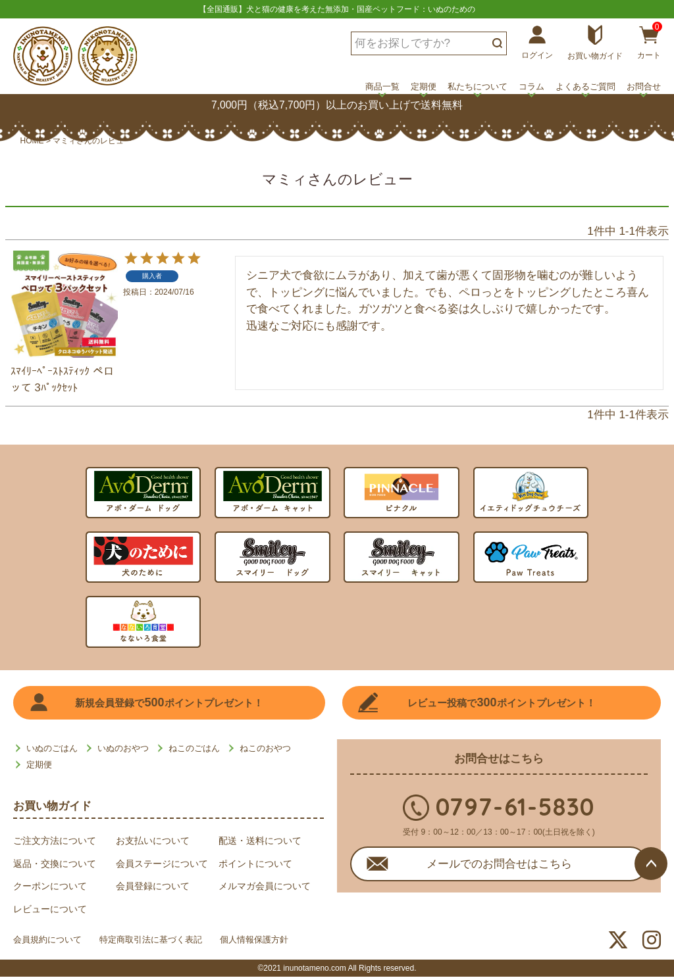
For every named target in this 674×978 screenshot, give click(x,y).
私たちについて (477, 86)
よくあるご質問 (585, 86)
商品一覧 (382, 86)
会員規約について (50, 942)
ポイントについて (255, 865)
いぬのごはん (52, 749)
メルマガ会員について (265, 887)
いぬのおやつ (123, 749)
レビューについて (50, 910)
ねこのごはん (194, 749)
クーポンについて (50, 887)
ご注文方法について (54, 842)
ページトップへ (651, 863)
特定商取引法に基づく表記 (162, 942)
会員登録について (153, 887)
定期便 (423, 86)
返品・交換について (54, 865)
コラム (531, 86)
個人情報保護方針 (274, 942)
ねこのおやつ (265, 749)
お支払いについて (153, 842)
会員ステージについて (162, 865)
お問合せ (644, 86)
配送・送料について (260, 842)
